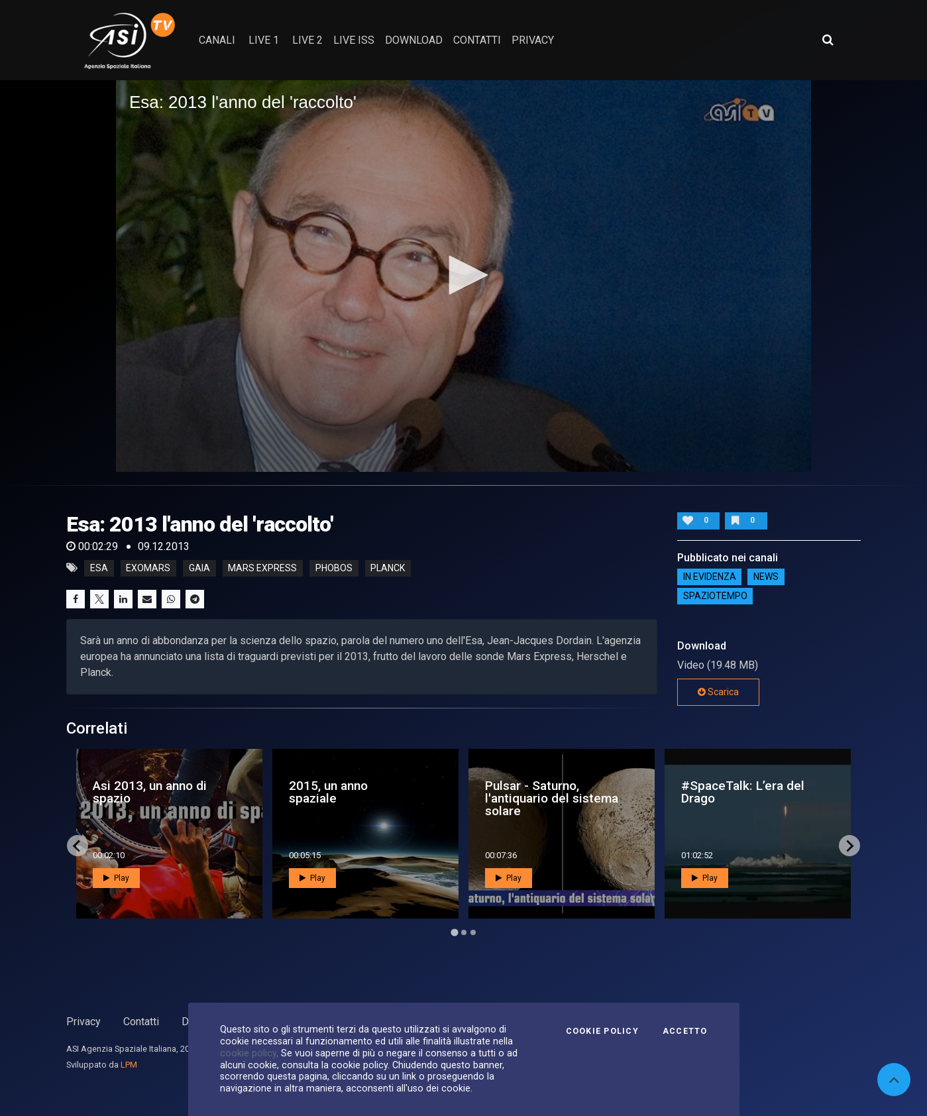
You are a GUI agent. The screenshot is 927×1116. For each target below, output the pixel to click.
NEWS (766, 577)
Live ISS (353, 40)
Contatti (141, 1021)
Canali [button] (217, 40)
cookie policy (248, 1053)
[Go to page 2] (463, 932)
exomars (148, 568)
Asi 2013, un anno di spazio (150, 792)
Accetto (685, 1031)
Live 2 (307, 40)
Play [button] (116, 878)
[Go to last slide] (77, 845)
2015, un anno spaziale (328, 792)
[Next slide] (849, 845)
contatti (477, 40)
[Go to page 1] (454, 932)
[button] (464, 275)
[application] (463, 275)
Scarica (718, 692)
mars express (262, 568)
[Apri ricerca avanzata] (828, 40)
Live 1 (263, 40)
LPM (129, 1065)
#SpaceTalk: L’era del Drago (742, 792)
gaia (199, 568)
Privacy (83, 1021)
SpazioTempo (715, 596)
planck (387, 568)
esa (99, 568)
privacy (533, 40)
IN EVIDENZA (709, 577)
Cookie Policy (602, 1031)
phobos (334, 568)
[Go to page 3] (473, 932)
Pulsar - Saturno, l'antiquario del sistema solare (551, 798)
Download (414, 40)
